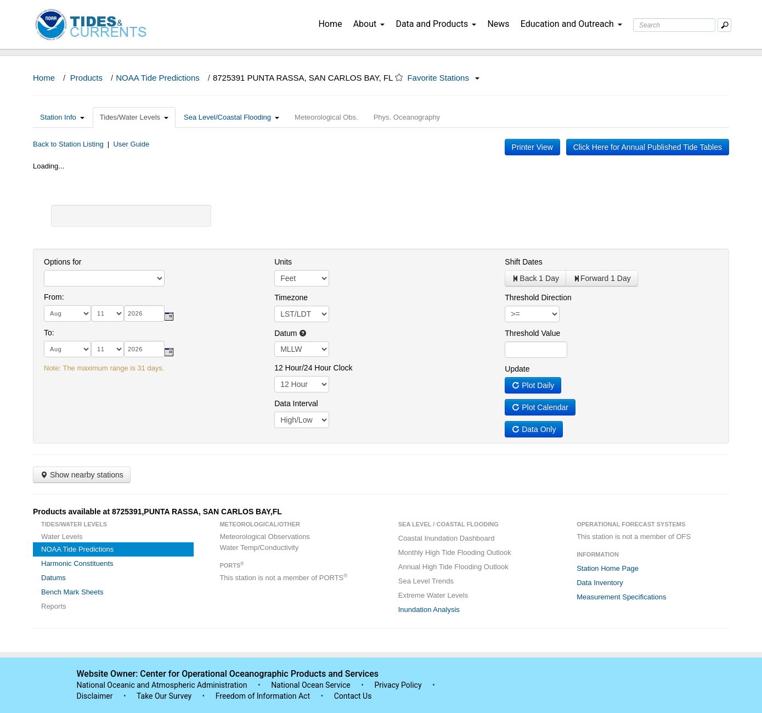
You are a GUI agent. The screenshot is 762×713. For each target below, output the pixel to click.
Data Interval (296, 403)
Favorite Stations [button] (443, 77)
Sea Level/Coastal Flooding (231, 117)
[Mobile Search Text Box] (724, 25)
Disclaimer (95, 696)
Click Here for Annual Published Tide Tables (647, 147)
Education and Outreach (571, 24)
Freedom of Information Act (263, 696)
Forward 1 (602, 278)
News (498, 24)
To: (49, 332)
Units (283, 261)
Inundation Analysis (429, 609)
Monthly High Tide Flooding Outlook (454, 552)
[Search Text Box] (674, 25)
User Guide (131, 144)
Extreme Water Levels (433, 595)
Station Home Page (608, 568)
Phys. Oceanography (407, 117)
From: (54, 297)
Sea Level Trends (426, 581)
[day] (107, 313)
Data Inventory (600, 583)
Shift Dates (523, 261)
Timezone (291, 297)
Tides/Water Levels (134, 117)
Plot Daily (533, 385)
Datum (290, 333)
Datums (53, 578)
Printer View (532, 147)
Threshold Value (532, 333)
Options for (62, 261)
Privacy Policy (397, 685)
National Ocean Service (311, 685)
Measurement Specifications (621, 597)
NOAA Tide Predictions (158, 77)
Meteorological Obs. (326, 117)
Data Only (534, 429)
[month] (67, 313)
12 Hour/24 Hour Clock (313, 367)
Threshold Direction (538, 297)
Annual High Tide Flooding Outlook (453, 567)
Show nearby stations (81, 474)
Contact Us (353, 696)
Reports (53, 606)
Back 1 (535, 278)
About (369, 24)
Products (86, 77)
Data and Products (436, 24)
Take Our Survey (165, 696)
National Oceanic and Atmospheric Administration (162, 685)
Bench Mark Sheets (72, 592)
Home (330, 24)
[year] (144, 313)
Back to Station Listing (68, 144)
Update (517, 368)
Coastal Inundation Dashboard (446, 538)
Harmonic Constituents (77, 563)
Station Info (62, 117)
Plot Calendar (540, 407)
